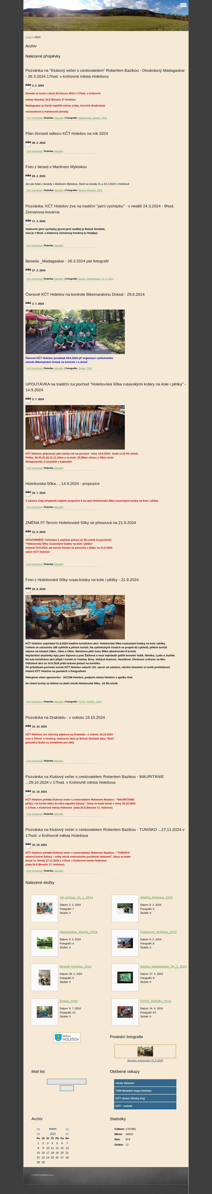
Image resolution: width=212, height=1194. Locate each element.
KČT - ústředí (124, 1106)
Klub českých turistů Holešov (57, 5)
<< (38, 1128)
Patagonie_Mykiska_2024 (158, 932)
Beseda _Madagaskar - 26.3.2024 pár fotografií (67, 261)
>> (67, 1128)
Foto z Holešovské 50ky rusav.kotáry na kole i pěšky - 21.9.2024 (82, 580)
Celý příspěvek (34, 118)
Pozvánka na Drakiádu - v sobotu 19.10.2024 (65, 717)
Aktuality (59, 118)
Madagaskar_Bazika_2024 (92, 118)
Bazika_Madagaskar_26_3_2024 (95, 279)
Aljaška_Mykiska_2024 (156, 897)
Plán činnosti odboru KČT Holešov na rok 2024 (66, 133)
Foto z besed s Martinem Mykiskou (56, 167)
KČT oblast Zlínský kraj (130, 1098)
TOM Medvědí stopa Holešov (134, 1090)
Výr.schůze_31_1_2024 (76, 897)
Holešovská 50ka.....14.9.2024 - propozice (62, 483)
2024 (52, 1133)
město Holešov (125, 1083)
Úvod (28, 37)
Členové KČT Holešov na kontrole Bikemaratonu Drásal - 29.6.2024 (85, 294)
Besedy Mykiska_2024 (90, 190)
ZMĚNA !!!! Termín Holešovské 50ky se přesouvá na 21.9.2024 (80, 522)
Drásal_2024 (85, 368)
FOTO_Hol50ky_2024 (90, 701)
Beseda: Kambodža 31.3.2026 (145, 1060)
